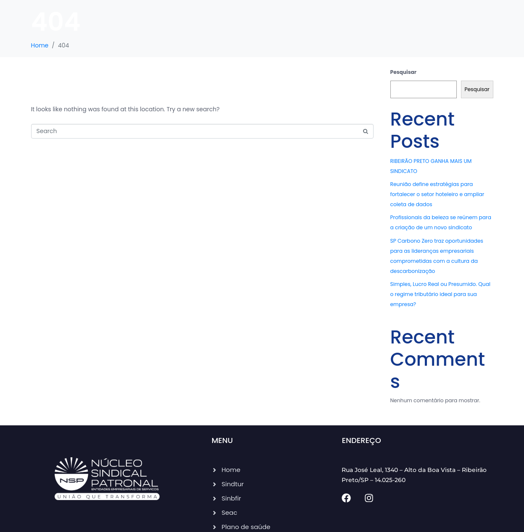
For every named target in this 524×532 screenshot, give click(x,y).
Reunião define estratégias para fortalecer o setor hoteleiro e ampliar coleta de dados (437, 194)
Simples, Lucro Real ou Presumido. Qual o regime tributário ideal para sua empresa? (440, 294)
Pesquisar (403, 72)
